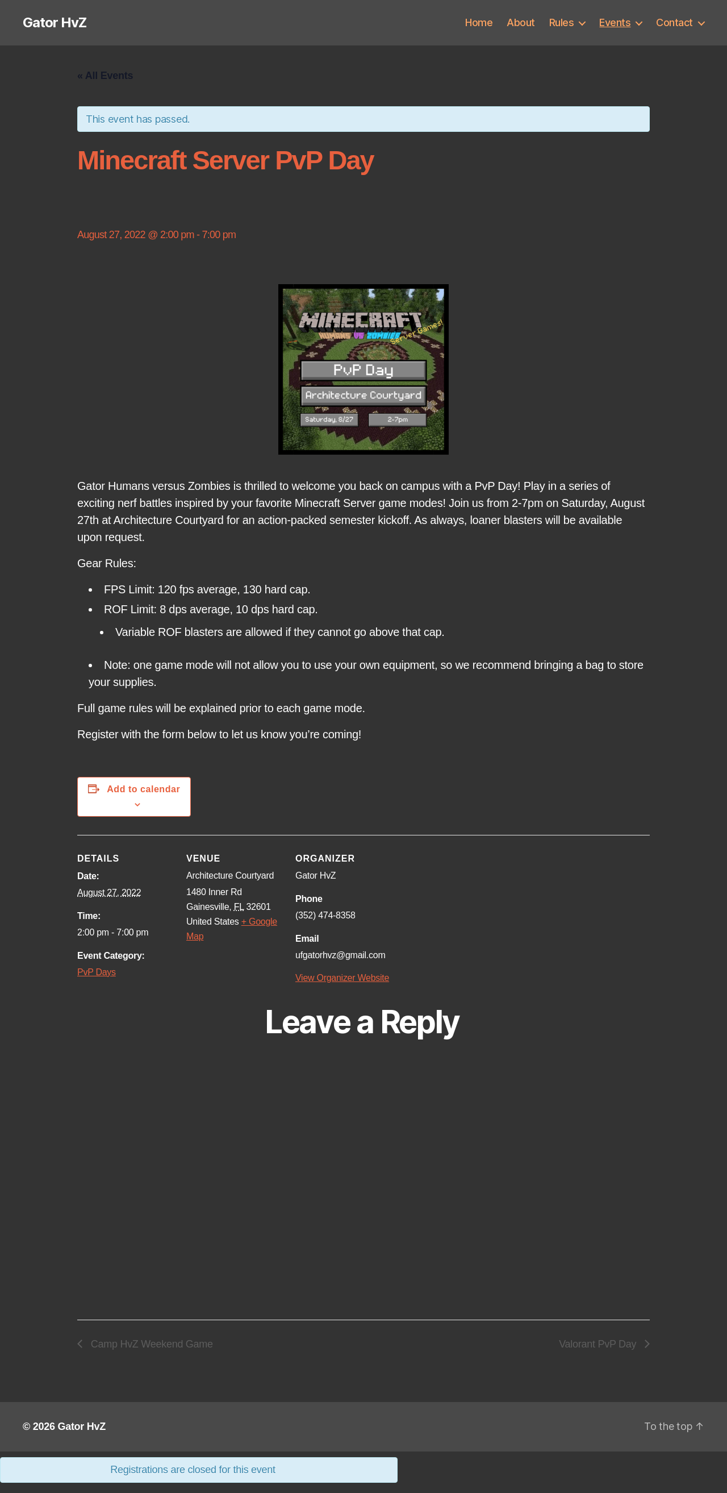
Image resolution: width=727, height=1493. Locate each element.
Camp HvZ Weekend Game (150, 1344)
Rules (561, 22)
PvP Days (96, 972)
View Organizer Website (342, 978)
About (521, 22)
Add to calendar (143, 789)
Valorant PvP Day (599, 1344)
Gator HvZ (54, 23)
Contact (674, 22)
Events (614, 22)
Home (478, 22)
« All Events (105, 75)
